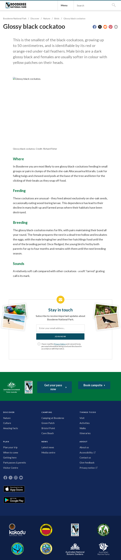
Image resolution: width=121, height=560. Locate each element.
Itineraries (39, 472)
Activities (39, 462)
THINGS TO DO (38, 448)
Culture (9, 460)
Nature (48, 43)
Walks (37, 467)
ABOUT (78, 448)
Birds (58, 43)
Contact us (79, 469)
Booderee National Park (19, 18)
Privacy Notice (64, 378)
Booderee (40, 528)
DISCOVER (10, 448)
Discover (36, 43)
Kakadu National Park (13, 528)
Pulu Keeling (78, 528)
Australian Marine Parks (110, 528)
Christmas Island (64, 528)
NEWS (66, 448)
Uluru (29, 528)
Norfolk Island (51, 528)
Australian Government (13, 423)
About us (78, 455)
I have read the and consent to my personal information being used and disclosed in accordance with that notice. (62, 382)
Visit (36, 457)
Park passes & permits (53, 485)
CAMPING (24, 448)
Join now (60, 371)
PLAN (51, 448)
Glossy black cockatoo (76, 43)
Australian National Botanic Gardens (94, 528)
